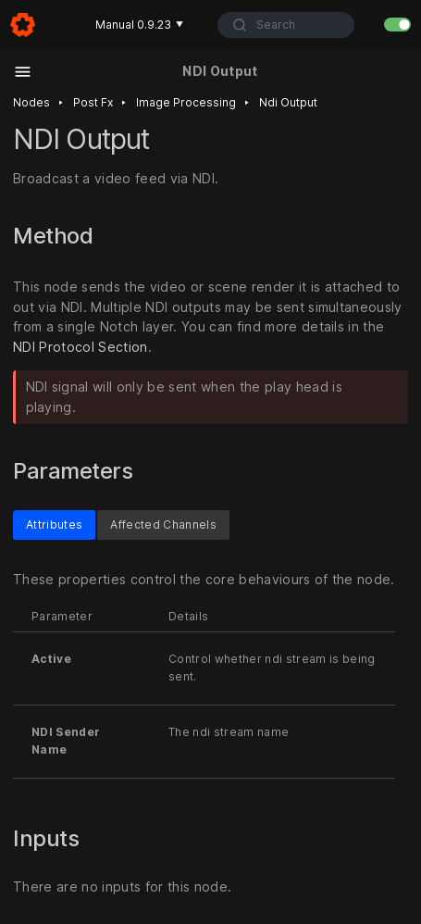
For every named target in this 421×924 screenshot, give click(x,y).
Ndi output (288, 102)
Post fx (93, 102)
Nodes (31, 102)
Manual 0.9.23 (139, 24)
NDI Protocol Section (80, 348)
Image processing (186, 102)
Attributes (54, 524)
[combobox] (285, 25)
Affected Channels (163, 524)
